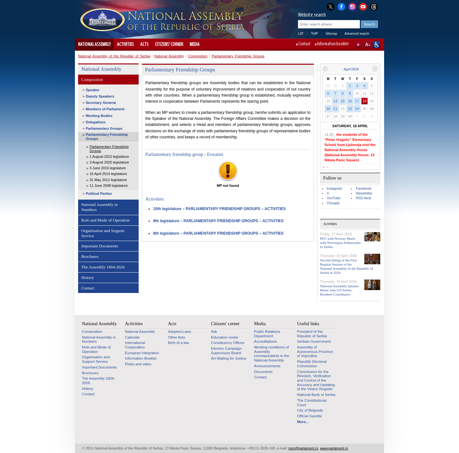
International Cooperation (135, 345)
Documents (263, 372)
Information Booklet (141, 358)
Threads (333, 203)
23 (350, 109)
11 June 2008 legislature (109, 185)
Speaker (92, 90)
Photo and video (138, 364)
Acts (144, 44)
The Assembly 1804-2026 (103, 267)
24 (357, 109)
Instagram (334, 188)
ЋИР (314, 33)
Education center (224, 337)
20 (328, 109)
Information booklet (333, 44)
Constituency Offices (227, 343)
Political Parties (99, 193)
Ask (214, 331)
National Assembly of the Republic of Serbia (114, 56)
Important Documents (99, 246)
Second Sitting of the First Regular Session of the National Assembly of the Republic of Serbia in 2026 (346, 266)
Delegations (96, 122)
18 (364, 101)
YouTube (333, 198)
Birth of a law (178, 343)
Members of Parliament (105, 109)
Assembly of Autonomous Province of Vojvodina (315, 351)
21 (335, 109)
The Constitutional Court (311, 402)
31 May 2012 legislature (108, 180)
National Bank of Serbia (316, 395)
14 (335, 101)
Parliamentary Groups (104, 128)
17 (357, 101)
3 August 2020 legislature (109, 162)
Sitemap (331, 33)
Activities (125, 44)
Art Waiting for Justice (228, 358)
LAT (301, 33)
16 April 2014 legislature (108, 174)
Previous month (325, 68)
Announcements (267, 366)
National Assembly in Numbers (99, 207)
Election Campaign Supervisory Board (226, 351)
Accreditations (265, 341)
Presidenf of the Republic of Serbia (312, 334)
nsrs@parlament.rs (303, 448)
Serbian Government (314, 341)
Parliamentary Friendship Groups (238, 56)
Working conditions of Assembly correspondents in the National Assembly (271, 353)
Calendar (132, 337)
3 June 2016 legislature (108, 168)
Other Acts (176, 337)
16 (350, 101)
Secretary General (101, 103)
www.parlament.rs (334, 448)
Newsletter (364, 193)
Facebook (363, 188)
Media (195, 44)
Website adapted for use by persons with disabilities (376, 44)
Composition (198, 56)
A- (358, 44)
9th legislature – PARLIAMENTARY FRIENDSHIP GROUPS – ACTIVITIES (218, 221)
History (87, 277)
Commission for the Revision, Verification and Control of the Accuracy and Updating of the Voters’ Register (316, 380)
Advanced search (357, 33)
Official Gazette (309, 416)
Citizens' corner (169, 44)
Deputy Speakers (100, 96)
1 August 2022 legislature (109, 156)
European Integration (142, 353)
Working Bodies (99, 116)
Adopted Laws (179, 331)
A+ (367, 44)
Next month (375, 68)
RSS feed (363, 198)
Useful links (308, 323)
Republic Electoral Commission (311, 364)
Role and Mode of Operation (105, 220)
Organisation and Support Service (102, 233)
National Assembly (94, 44)
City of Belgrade (310, 410)
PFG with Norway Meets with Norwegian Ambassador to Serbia (340, 243)
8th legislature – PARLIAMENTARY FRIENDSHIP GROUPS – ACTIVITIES (218, 233)
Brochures (89, 256)
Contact (304, 44)
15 (343, 101)
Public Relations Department (267, 334)
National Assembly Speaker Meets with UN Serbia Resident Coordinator (339, 290)
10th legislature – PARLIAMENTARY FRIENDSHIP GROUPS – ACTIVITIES (219, 209)
